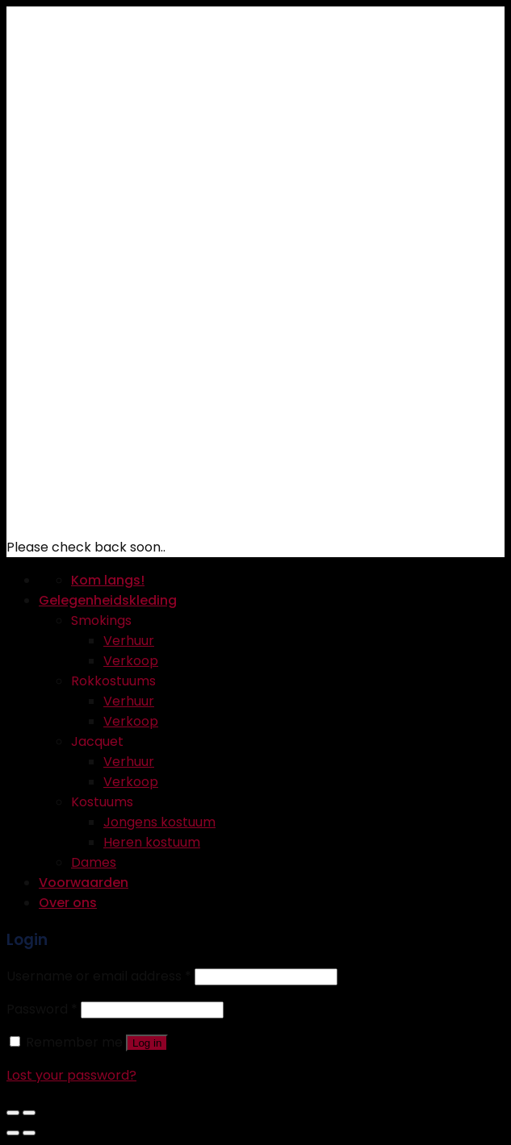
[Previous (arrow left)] (12, 1132)
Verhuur (128, 640)
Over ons (68, 902)
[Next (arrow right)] (29, 1132)
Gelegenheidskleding (108, 600)
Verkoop (130, 661)
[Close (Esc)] (12, 1112)
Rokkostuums (113, 681)
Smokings (101, 620)
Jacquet (97, 741)
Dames (93, 862)
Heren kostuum (151, 842)
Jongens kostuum (159, 822)
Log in (146, 1043)
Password (41, 1009)
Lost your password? (71, 1075)
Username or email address (98, 976)
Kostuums (102, 802)
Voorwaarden (83, 882)
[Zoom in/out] (29, 1112)
